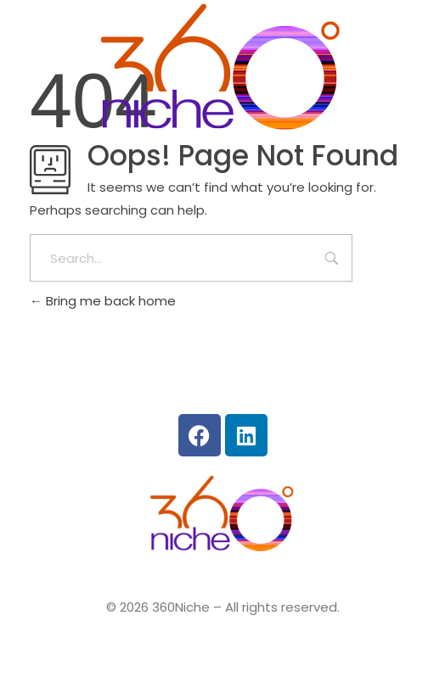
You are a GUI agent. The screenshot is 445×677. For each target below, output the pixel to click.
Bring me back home (103, 301)
